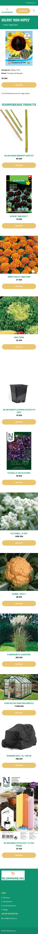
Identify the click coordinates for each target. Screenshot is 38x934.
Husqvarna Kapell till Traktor (19, 755)
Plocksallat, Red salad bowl (19, 473)
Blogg (5, 910)
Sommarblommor (9, 906)
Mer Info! (19, 85)
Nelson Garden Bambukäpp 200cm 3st (19, 155)
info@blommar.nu (31, 3)
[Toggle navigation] (34, 10)
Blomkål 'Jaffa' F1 (19, 594)
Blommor (6, 898)
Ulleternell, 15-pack (19, 533)
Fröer (18, 70)
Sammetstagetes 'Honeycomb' (19, 277)
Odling (13, 70)
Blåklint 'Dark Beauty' (19, 216)
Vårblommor (7, 902)
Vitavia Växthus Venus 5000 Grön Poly (19, 703)
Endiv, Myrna (19, 337)
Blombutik (23, 11)
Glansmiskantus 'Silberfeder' (19, 654)
